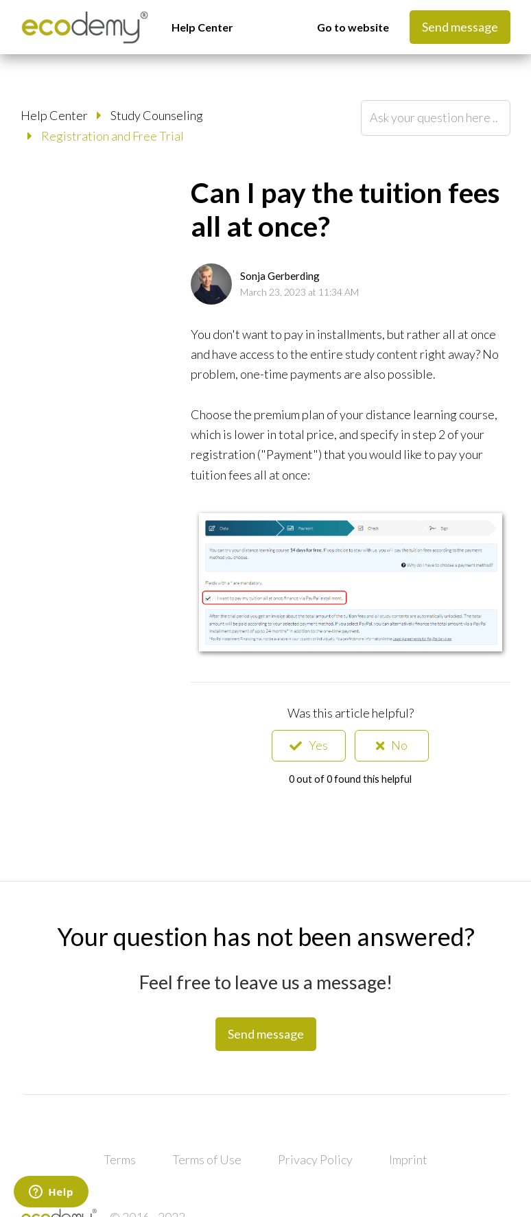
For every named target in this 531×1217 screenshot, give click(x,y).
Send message (460, 26)
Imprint (408, 1159)
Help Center (202, 27)
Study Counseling (156, 115)
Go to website (353, 27)
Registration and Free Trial (112, 135)
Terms (120, 1159)
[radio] (309, 745)
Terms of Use (206, 1159)
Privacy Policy (315, 1159)
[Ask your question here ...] (435, 117)
